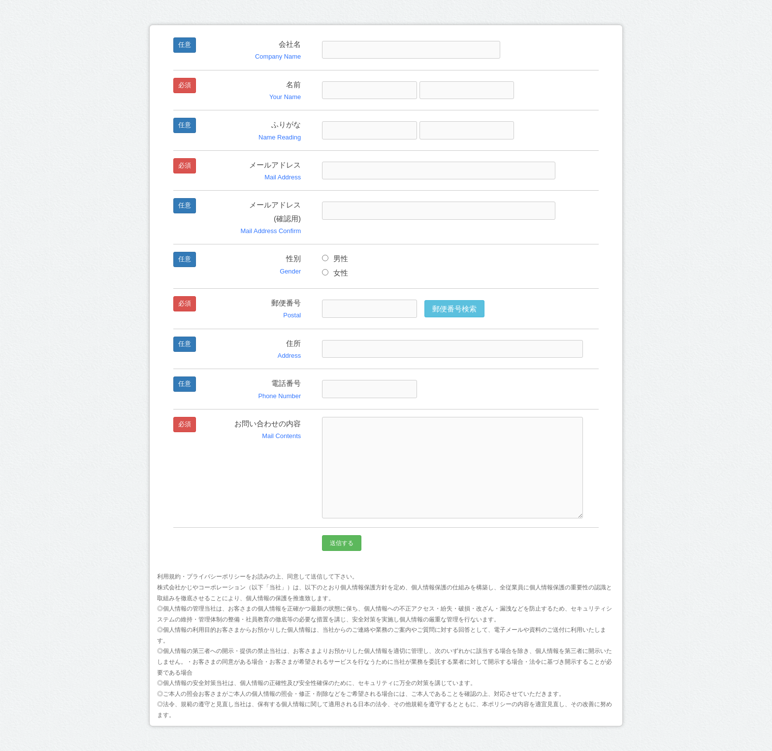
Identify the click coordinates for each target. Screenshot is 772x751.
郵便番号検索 (454, 309)
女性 (335, 273)
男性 (335, 258)
